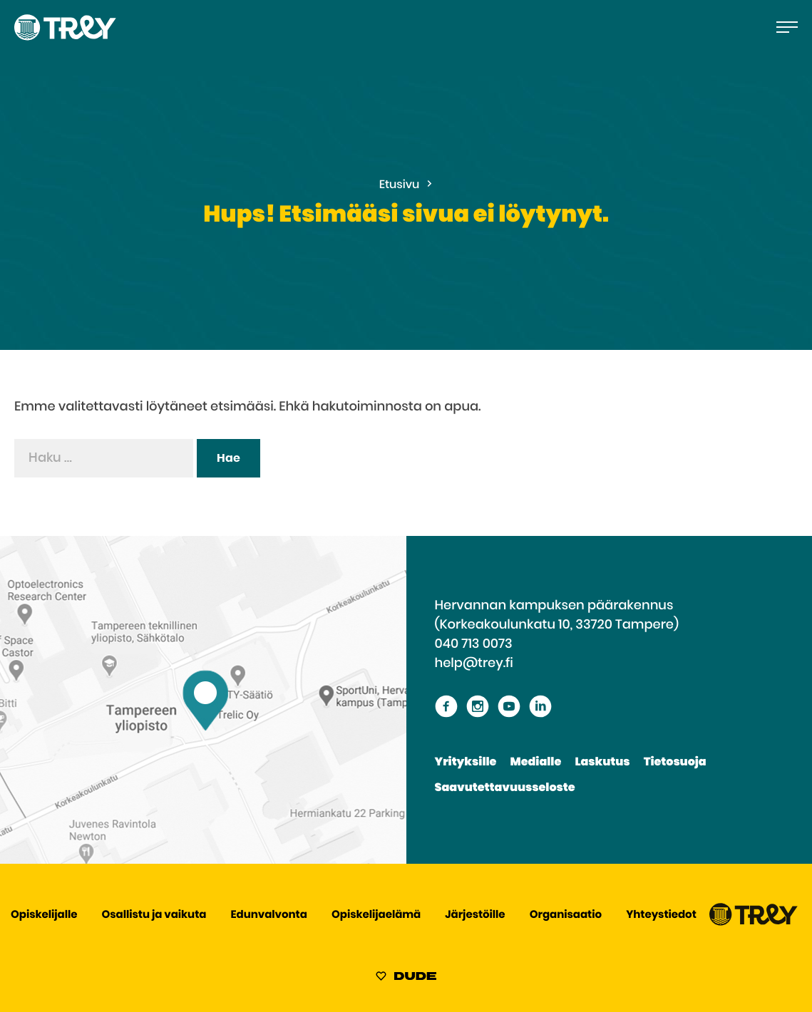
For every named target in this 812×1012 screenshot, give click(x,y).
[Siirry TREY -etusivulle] (753, 923)
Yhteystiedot (661, 915)
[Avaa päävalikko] (787, 27)
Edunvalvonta (269, 915)
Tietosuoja (675, 762)
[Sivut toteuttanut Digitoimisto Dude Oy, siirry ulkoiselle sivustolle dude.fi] (406, 978)
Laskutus (602, 762)
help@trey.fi (474, 663)
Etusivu (399, 185)
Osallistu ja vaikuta (154, 915)
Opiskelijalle (44, 915)
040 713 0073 (474, 644)
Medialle (536, 762)
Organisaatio (566, 915)
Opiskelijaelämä (376, 915)
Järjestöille (475, 915)
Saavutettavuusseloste (505, 788)
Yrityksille (466, 762)
